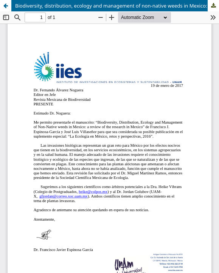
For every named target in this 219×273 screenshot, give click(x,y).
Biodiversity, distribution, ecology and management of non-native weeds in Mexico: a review (117, 5)
